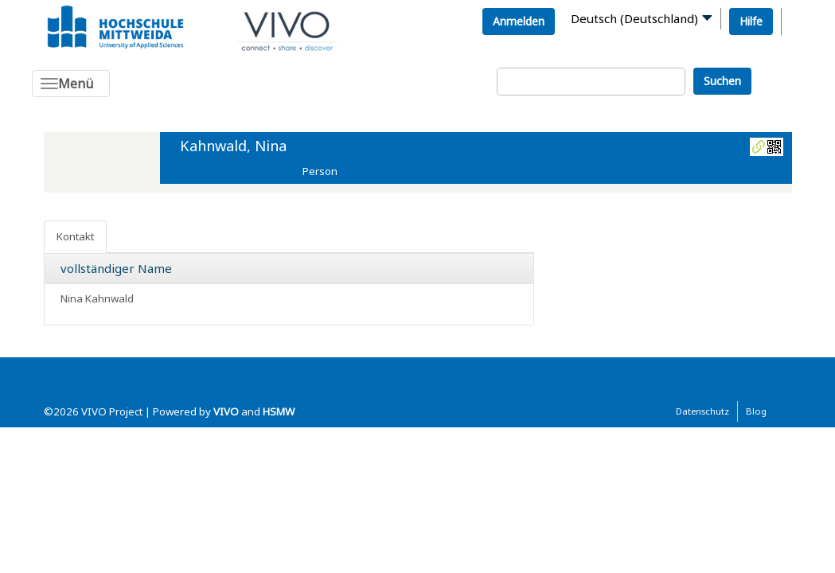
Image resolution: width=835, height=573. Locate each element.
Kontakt (75, 236)
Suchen (722, 80)
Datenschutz (702, 411)
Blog (756, 411)
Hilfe (751, 21)
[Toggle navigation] (71, 83)
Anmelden (518, 21)
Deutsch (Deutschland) (634, 18)
